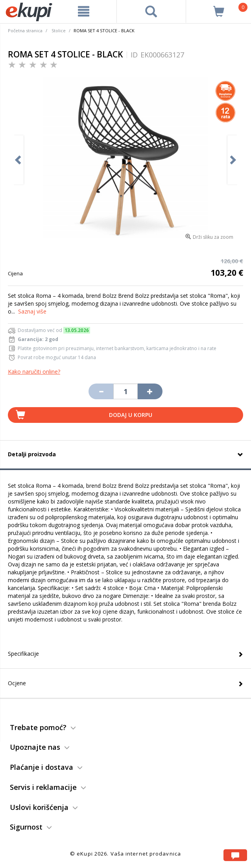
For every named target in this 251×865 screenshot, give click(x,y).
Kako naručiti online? (34, 371)
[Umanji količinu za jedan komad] (101, 391)
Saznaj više (32, 311)
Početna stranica (25, 30)
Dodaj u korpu (130, 415)
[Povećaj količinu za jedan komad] (150, 391)
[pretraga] (151, 11)
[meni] (83, 11)
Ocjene (17, 683)
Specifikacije (23, 653)
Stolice (59, 30)
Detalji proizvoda (32, 454)
